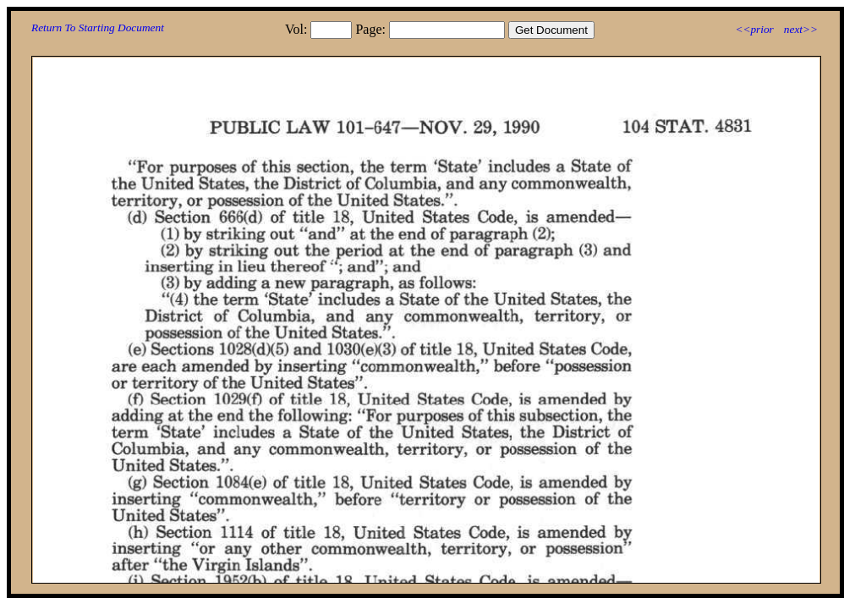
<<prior (754, 29)
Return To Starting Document (97, 27)
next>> (801, 29)
